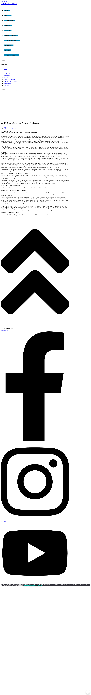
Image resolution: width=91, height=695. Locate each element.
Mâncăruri (7, 75)
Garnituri (6, 77)
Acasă (5, 69)
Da (24, 585)
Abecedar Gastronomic (11, 81)
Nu (27, 585)
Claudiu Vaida (9, 4)
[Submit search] (16, 89)
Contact (6, 85)
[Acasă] (5, 127)
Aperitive (6, 71)
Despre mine (7, 83)
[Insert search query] (8, 60)
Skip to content (6, 1)
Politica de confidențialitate (11, 129)
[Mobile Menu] (4, 64)
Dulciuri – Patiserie (9, 79)
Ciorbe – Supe (8, 73)
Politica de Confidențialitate (35, 585)
